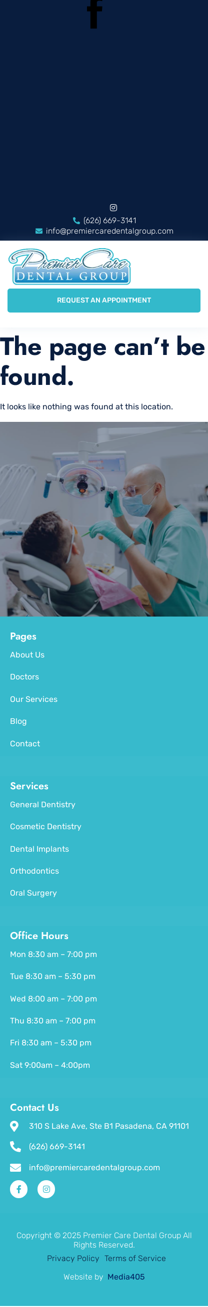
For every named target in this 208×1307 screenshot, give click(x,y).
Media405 (125, 1277)
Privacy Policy (73, 1258)
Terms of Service (135, 1258)
